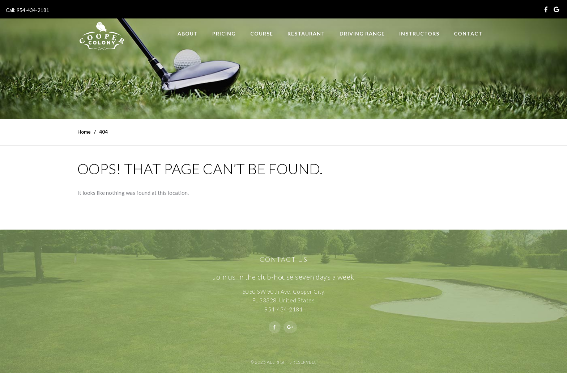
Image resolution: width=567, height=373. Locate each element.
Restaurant (306, 33)
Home (84, 132)
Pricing (224, 33)
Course (261, 33)
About (188, 33)
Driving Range (362, 33)
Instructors (419, 33)
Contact (468, 33)
